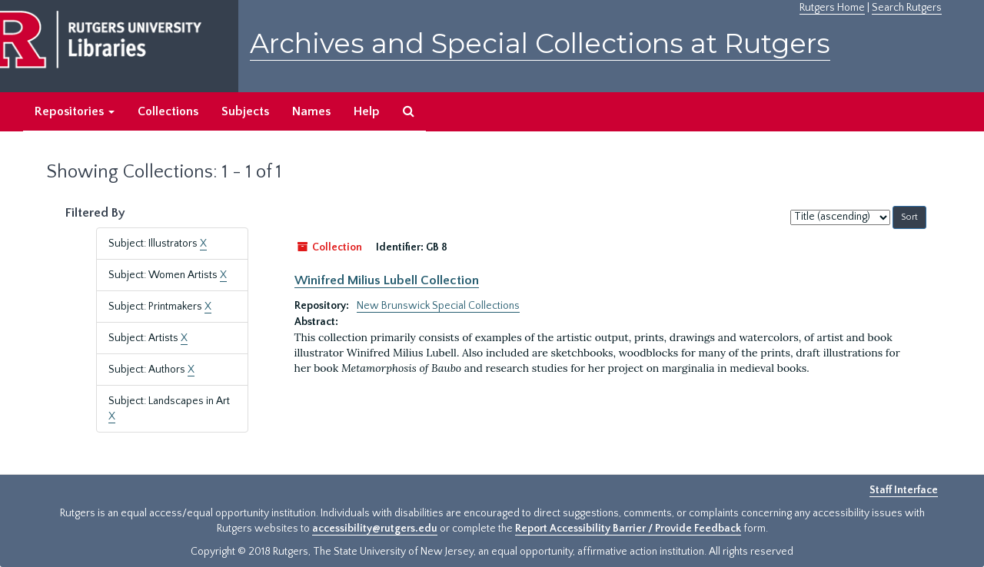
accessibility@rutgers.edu (374, 528)
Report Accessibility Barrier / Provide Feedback (628, 528)
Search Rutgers (907, 8)
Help (367, 111)
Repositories (75, 111)
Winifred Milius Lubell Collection (386, 280)
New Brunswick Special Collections (438, 306)
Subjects (245, 111)
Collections (168, 111)
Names (311, 111)
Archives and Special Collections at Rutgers (540, 43)
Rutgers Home (832, 8)
